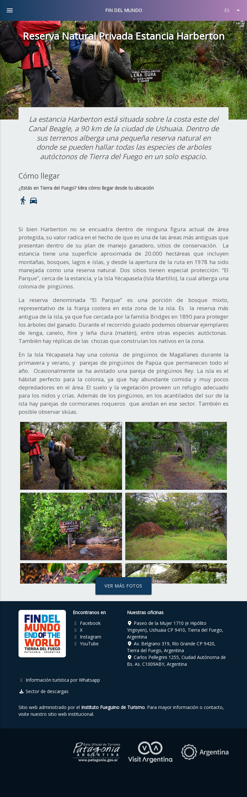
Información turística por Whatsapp (59, 680)
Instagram (87, 637)
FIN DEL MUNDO (123, 10)
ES (233, 10)
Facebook (87, 623)
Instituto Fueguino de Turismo (113, 707)
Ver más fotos (123, 586)
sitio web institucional (70, 714)
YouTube (86, 643)
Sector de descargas (43, 691)
